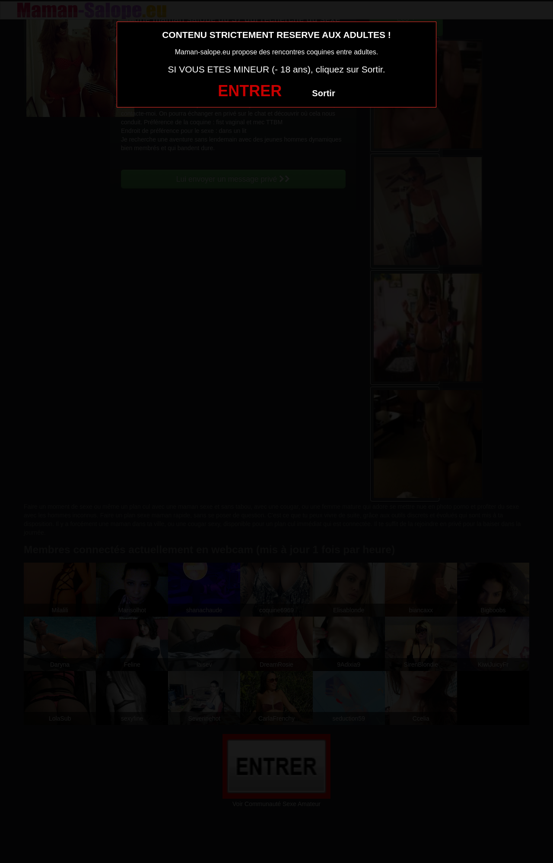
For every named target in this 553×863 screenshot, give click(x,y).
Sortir (323, 93)
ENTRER (250, 91)
